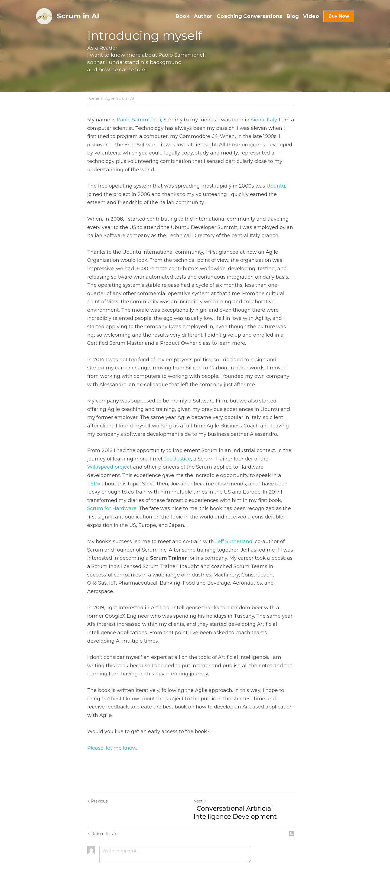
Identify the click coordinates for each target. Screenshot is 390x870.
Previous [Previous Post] (97, 776)
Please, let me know (111, 723)
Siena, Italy (264, 120)
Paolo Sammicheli (139, 120)
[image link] (44, 16)
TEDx (242, 475)
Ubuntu (275, 186)
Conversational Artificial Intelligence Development (239, 787)
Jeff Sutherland (233, 533)
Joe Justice (177, 459)
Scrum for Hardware (228, 500)
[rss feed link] (300, 808)
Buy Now (339, 16)
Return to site (102, 808)
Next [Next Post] (204, 776)
